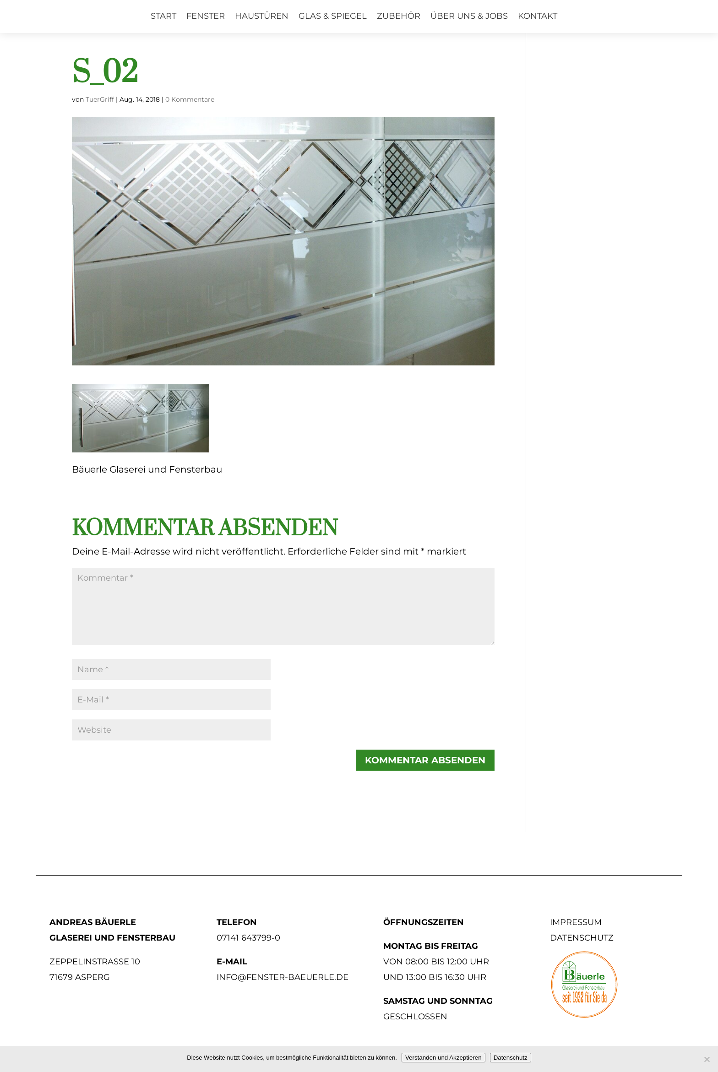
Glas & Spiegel (333, 16)
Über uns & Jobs (469, 16)
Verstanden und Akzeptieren (443, 1057)
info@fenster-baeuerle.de (282, 977)
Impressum (576, 922)
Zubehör (398, 16)
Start (163, 16)
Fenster (205, 16)
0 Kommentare (189, 99)
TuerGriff (100, 99)
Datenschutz (582, 938)
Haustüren (261, 16)
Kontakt (537, 16)
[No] (706, 1059)
